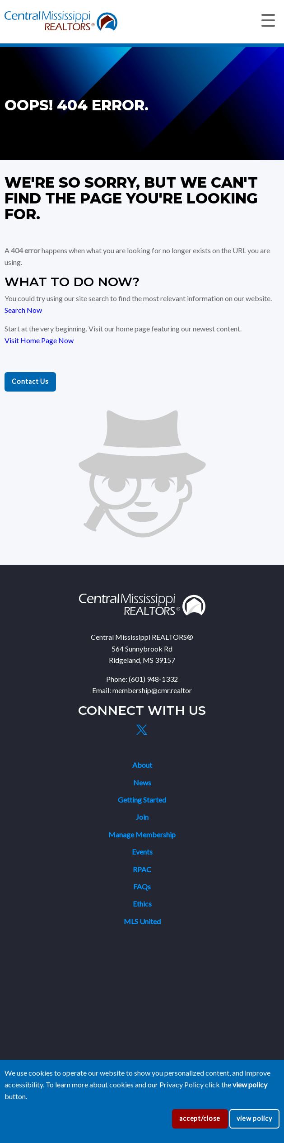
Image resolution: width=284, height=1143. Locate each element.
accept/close (199, 1118)
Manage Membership (142, 834)
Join (142, 816)
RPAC (142, 869)
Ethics (142, 903)
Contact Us (30, 381)
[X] (141, 729)
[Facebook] (121, 729)
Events (142, 851)
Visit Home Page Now (39, 340)
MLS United (142, 921)
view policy (254, 1118)
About (142, 764)
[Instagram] (163, 729)
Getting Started (142, 799)
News (142, 782)
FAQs (142, 886)
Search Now (23, 310)
